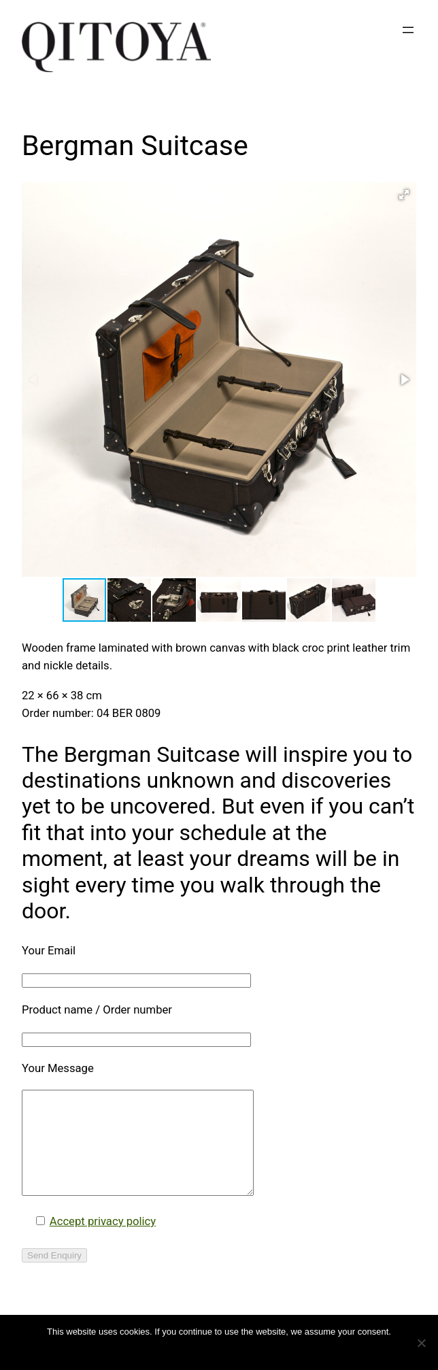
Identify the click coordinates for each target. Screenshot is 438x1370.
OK (172, 1349)
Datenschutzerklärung (228, 1349)
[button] (404, 194)
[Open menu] (408, 30)
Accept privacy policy (103, 1241)
